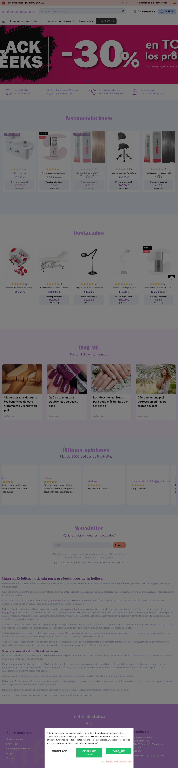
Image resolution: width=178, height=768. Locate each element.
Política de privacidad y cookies (116, 761)
